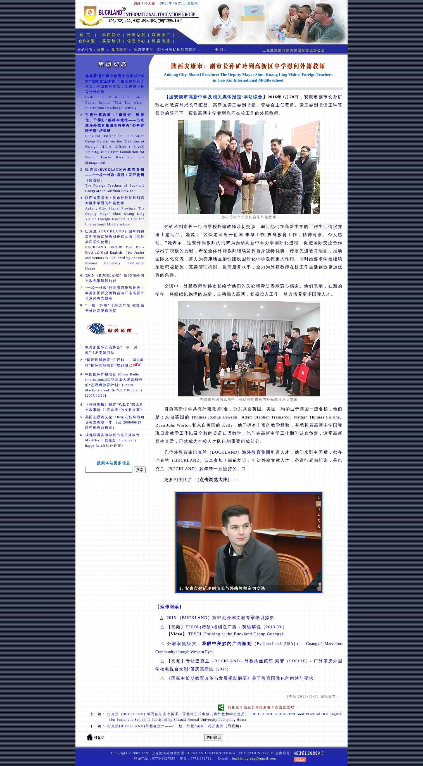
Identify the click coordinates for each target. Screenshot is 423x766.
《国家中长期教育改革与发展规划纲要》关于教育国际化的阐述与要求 (240, 678)
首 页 (85, 35)
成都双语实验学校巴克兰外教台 (112, 440)
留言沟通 (161, 41)
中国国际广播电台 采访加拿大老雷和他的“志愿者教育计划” (113, 385)
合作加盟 (87, 41)
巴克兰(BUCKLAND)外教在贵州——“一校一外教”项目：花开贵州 (165, 726)
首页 (101, 50)
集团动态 (119, 50)
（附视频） (114, 175)
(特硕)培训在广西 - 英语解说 (236, 627)
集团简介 (111, 35)
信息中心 (136, 41)
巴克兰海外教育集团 (232, 452)
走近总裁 (136, 35)
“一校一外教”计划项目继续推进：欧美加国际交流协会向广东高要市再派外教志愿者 (114, 293)
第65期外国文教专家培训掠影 (220, 617)
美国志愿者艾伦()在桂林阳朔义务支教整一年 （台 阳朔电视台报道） (114, 422)
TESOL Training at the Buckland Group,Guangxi (235, 634)
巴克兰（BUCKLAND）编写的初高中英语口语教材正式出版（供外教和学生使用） (114, 236)
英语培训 (111, 41)
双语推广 (161, 35)
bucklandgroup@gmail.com (254, 758)
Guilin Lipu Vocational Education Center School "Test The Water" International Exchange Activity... (114, 102)
